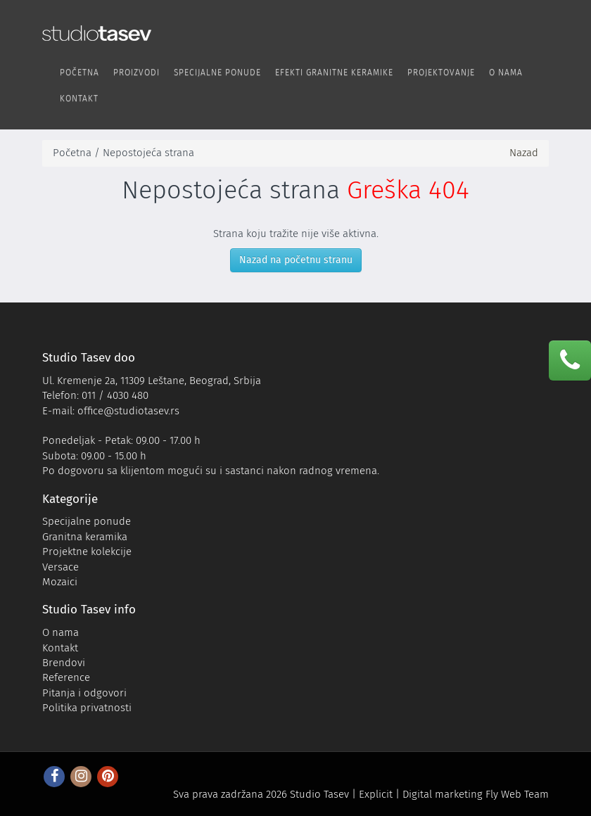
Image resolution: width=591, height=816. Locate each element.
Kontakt (79, 98)
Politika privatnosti (87, 707)
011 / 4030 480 (115, 395)
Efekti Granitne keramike (334, 72)
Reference (66, 677)
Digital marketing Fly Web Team (475, 794)
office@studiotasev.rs (128, 410)
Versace (60, 567)
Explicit (376, 794)
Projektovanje (441, 72)
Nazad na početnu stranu (295, 260)
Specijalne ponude (217, 72)
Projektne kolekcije (87, 551)
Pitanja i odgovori (84, 693)
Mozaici (59, 581)
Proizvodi (136, 72)
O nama (506, 72)
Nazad (523, 152)
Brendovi (63, 662)
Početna (79, 72)
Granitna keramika (84, 536)
